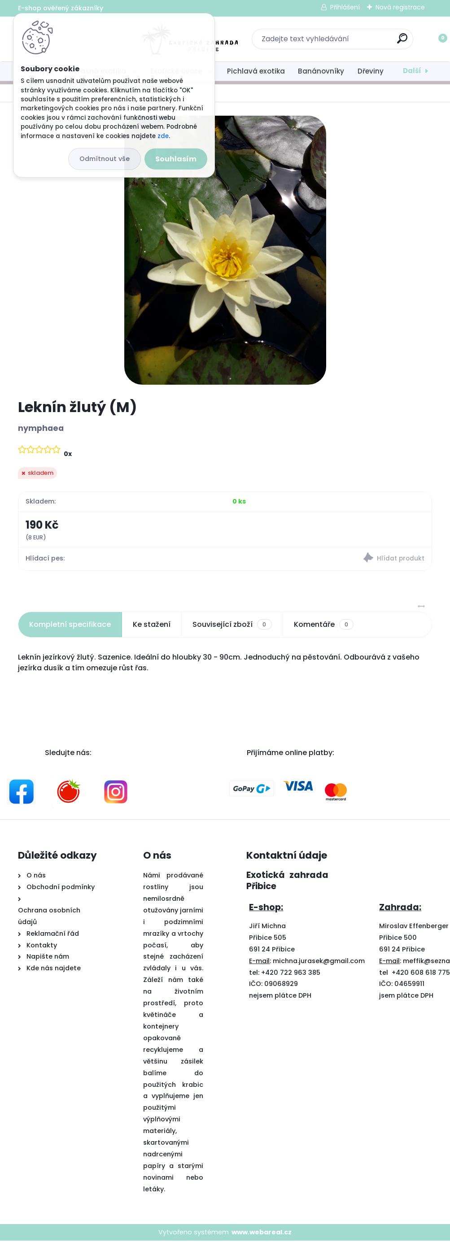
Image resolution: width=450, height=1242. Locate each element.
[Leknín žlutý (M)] (225, 250)
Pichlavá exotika (256, 71)
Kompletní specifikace (70, 625)
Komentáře (324, 625)
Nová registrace (400, 7)
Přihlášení (345, 7)
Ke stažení (151, 625)
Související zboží (231, 625)
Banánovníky (321, 71)
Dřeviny (371, 71)
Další (412, 70)
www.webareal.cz (262, 1233)
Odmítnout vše (104, 158)
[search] (343, 42)
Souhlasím (176, 159)
